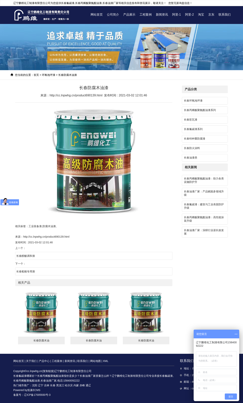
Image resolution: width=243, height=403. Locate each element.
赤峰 (82, 385)
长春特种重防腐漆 (194, 138)
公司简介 (113, 14)
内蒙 (76, 385)
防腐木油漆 (49, 226)
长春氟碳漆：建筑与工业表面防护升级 (204, 206)
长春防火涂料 (192, 148)
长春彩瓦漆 (190, 119)
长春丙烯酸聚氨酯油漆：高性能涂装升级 (204, 219)
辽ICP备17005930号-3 (37, 394)
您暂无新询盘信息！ (180, 3)
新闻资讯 (162, 14)
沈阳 (34, 385)
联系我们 (225, 14)
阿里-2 (189, 14)
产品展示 (129, 14)
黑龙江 (60, 385)
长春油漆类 (190, 157)
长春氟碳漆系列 (193, 129)
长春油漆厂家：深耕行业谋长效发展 (204, 232)
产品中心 (44, 361)
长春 (52, 385)
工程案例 (146, 14)
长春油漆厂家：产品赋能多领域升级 (204, 193)
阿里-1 (176, 14)
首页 (36, 74)
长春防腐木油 (41, 340)
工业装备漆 (35, 226)
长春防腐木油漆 (67, 74)
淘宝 (201, 14)
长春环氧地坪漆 (193, 100)
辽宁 (40, 385)
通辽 (88, 385)
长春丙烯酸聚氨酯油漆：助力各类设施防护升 (204, 180)
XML (105, 361)
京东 (211, 14)
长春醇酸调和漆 (25, 255)
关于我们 (31, 361)
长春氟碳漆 (67, 3)
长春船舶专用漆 (25, 271)
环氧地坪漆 (48, 74)
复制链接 (48, 371)
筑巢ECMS (33, 390)
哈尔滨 (69, 385)
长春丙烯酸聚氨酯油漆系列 (200, 110)
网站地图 (95, 361)
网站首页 (97, 14)
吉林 (46, 385)
